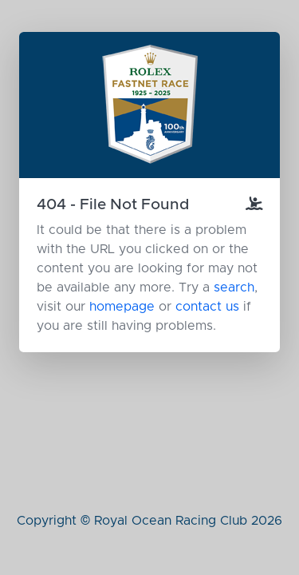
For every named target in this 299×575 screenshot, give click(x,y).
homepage (122, 306)
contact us (207, 306)
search (234, 287)
